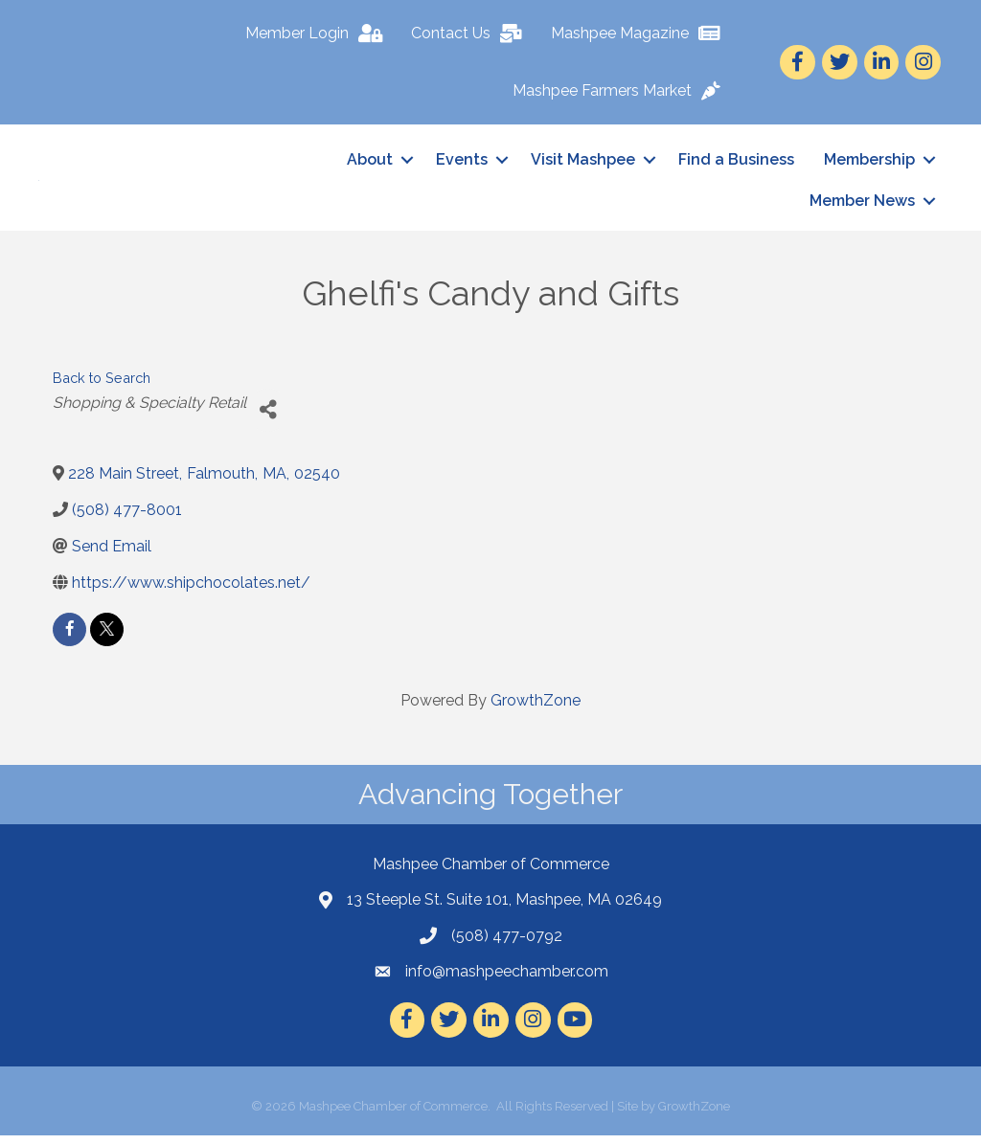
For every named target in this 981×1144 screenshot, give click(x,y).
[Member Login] (318, 33)
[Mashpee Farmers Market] (621, 91)
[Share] (267, 419)
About (370, 164)
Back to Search (101, 387)
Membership (869, 164)
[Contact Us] (471, 33)
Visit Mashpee (583, 164)
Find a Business (736, 164)
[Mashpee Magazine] (640, 33)
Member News (862, 205)
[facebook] (69, 638)
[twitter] (107, 638)
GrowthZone (535, 709)
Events (462, 164)
